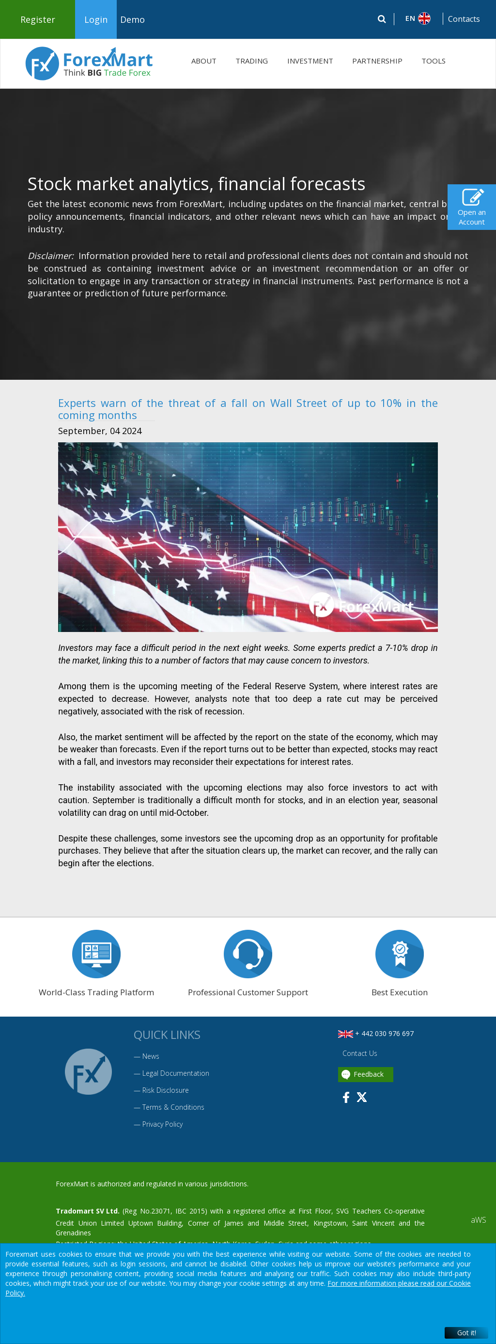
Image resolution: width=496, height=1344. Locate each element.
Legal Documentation (175, 1073)
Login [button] (96, 19)
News (150, 1056)
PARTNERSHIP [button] (377, 60)
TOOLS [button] (433, 60)
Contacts (464, 19)
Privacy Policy (162, 1124)
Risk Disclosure (165, 1090)
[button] (418, 18)
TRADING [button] (251, 60)
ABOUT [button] (204, 60)
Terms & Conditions (173, 1107)
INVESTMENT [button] (310, 60)
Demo (132, 19)
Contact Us (359, 1053)
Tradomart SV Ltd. (88, 1210)
